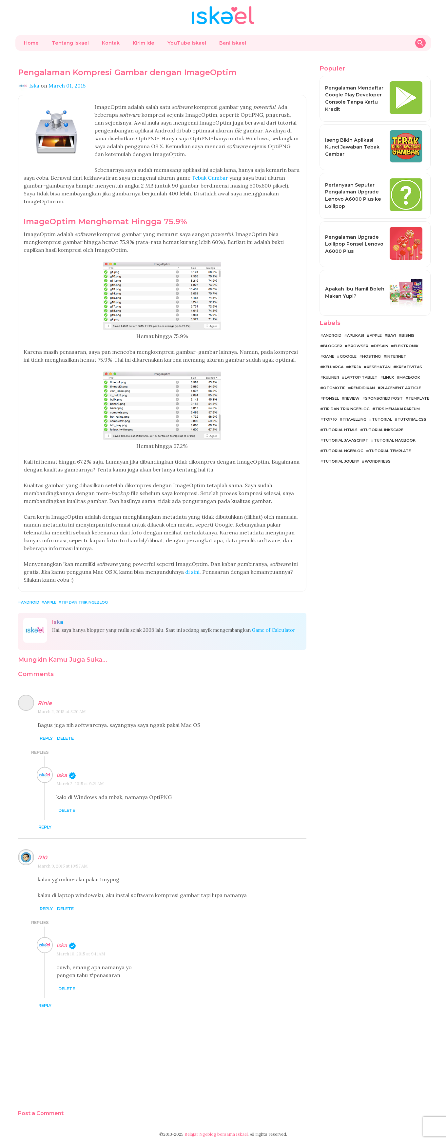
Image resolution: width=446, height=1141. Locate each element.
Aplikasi (355, 335)
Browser (358, 346)
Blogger (332, 346)
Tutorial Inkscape (383, 430)
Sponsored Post (384, 398)
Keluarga (333, 367)
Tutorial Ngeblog (343, 451)
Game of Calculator (273, 630)
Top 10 (330, 419)
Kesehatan (379, 367)
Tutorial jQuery (341, 461)
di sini (192, 572)
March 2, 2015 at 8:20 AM (62, 711)
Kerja (355, 367)
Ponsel (331, 398)
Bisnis (408, 335)
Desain (381, 346)
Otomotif (334, 388)
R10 (42, 857)
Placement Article (400, 388)
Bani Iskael (232, 43)
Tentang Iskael (70, 43)
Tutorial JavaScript (345, 440)
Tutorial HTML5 (340, 430)
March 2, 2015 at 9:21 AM (80, 784)
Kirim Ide (143, 43)
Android (30, 602)
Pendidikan (363, 388)
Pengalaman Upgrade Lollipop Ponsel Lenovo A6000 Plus (354, 244)
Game (328, 356)
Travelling (354, 419)
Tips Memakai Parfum (397, 409)
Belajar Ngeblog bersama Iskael (216, 1134)
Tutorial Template (390, 451)
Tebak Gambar (210, 177)
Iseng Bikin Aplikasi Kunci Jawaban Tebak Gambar (352, 147)
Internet (396, 356)
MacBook (409, 377)
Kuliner (331, 377)
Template (418, 398)
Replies (40, 752)
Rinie (45, 703)
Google (348, 356)
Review (351, 398)
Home (31, 43)
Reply (46, 738)
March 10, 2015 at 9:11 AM (80, 954)
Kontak (111, 43)
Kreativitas (409, 367)
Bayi (391, 335)
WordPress (378, 461)
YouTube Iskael (186, 43)
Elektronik (406, 346)
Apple (50, 602)
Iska (61, 775)
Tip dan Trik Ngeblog (84, 602)
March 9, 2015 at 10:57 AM (63, 866)
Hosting (371, 356)
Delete (65, 738)
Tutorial (382, 419)
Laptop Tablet (361, 377)
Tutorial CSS (412, 419)
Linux (388, 377)
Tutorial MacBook (395, 440)
